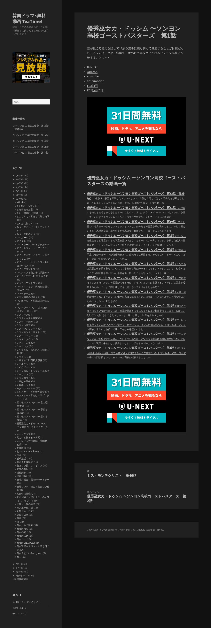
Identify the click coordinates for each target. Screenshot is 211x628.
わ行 (18, 571)
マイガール (22, 237)
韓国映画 (19, 579)
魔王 (19, 556)
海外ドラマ (22, 575)
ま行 (18, 198)
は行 (18, 194)
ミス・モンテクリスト (28, 332)
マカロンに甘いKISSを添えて (32, 276)
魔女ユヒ (21, 539)
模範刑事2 (22, 476)
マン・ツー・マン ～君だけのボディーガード (32, 309)
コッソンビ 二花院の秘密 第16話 (30, 140)
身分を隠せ (22, 514)
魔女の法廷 (22, 535)
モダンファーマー (26, 388)
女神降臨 (21, 448)
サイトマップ (19, 613)
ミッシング (22, 346)
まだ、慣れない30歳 (27, 213)
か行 (18, 179)
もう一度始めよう (26, 234)
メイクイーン (24, 367)
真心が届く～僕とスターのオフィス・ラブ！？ (33, 498)
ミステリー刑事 (25, 321)
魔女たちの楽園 (25, 525)
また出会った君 (25, 209)
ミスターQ (22, 314)
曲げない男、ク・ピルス (29, 465)
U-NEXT (92, 67)
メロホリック (24, 385)
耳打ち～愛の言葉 (26, 504)
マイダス (21, 241)
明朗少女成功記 (25, 462)
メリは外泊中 (24, 381)
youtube (93, 76)
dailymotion (96, 81)
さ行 (18, 183)
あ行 (18, 175)
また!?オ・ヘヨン (26, 206)
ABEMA (92, 71)
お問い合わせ (19, 608)
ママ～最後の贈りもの (28, 297)
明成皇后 (21, 458)
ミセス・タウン (25, 339)
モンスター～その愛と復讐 (31, 392)
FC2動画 (92, 86)
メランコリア (24, 377)
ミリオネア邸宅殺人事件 (29, 360)
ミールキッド (24, 363)
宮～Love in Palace (27, 451)
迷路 (19, 518)
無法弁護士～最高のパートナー (33, 479)
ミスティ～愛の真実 (27, 318)
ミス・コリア (24, 325)
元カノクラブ (24, 434)
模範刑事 (21, 472)
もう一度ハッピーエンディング (33, 227)
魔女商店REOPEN (26, 542)
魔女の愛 (21, 532)
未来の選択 (22, 469)
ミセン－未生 (24, 342)
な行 (18, 191)
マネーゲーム (24, 293)
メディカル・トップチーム (31, 370)
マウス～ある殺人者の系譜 (31, 272)
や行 (18, 564)
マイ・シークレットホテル (31, 244)
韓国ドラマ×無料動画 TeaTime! (29, 18)
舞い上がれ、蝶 (25, 507)
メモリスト (22, 374)
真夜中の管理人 (25, 493)
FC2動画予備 (95, 90)
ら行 (18, 568)
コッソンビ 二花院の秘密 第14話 (30, 152)
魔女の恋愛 (22, 528)
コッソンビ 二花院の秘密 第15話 (30, 146)
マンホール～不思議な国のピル (33, 300)
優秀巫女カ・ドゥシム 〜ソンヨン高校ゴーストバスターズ (32, 425)
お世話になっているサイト (26, 602)
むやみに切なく (25, 223)
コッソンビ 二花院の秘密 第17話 (30, 135)
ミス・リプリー (25, 335)
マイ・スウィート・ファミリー (33, 248)
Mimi (20, 202)
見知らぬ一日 (24, 511)
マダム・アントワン (27, 283)
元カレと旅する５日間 (28, 437)
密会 (19, 455)
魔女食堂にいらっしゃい (29, 553)
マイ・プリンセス (26, 269)
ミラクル (21, 356)
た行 (18, 187)
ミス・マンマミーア (27, 328)
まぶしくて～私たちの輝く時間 (33, 216)
